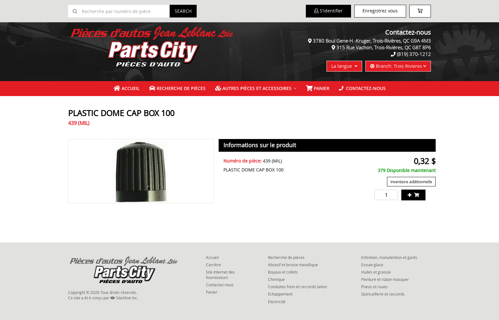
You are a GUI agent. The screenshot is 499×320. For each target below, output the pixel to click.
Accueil (127, 88)
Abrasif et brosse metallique (293, 264)
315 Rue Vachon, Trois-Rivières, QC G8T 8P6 (383, 47)
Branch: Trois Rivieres (398, 66)
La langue (344, 66)
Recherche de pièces (177, 88)
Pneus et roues (374, 286)
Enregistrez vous (380, 11)
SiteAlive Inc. (124, 297)
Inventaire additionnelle (411, 181)
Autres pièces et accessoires (253, 88)
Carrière (213, 264)
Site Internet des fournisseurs (220, 274)
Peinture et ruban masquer (385, 279)
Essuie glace (372, 264)
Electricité (276, 301)
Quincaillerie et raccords (382, 293)
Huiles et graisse (376, 272)
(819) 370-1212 (414, 54)
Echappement (280, 293)
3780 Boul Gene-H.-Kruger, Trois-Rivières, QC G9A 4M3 (372, 41)
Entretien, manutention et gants (389, 257)
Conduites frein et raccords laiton (297, 286)
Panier (211, 292)
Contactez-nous (362, 88)
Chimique (276, 279)
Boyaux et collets (283, 272)
